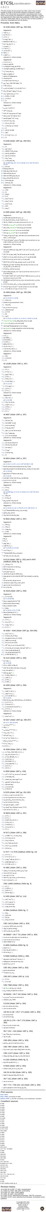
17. (2, 100)
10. (2, 52)
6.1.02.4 (8, 476)
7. (2, 46)
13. (2, 90)
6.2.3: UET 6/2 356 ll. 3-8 (24, 464)
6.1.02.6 (8, 698)
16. (2, 98)
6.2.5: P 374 (16, 610)
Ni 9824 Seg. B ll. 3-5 (12, 163)
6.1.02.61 (9, 610)
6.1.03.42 (9, 508)
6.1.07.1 (14, 464)
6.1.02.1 (8, 464)
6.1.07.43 (15, 548)
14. (2, 93)
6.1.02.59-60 (9, 598)
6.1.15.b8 (28, 318)
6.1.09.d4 (22, 163)
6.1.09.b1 (15, 318)
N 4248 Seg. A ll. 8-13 (12, 492)
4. (2, 39)
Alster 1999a (4, 1096)
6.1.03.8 (8, 663)
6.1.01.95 (9, 400)
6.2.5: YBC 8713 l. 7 (30, 508)
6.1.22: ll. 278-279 (17, 508)
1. (2, 33)
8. (2, 48)
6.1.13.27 (9, 383)
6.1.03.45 (9, 548)
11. (2, 55)
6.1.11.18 (21, 318)
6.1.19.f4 (15, 298)
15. (2, 96)
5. (2, 41)
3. (2, 37)
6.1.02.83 (9, 471)
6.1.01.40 (9, 298)
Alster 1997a (4, 1094)
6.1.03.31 (9, 318)
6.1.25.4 (34, 318)
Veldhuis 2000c (5, 1098)
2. (2, 35)
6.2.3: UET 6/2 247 (11, 722)
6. (2, 43)
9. (2, 50)
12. (2, 88)
